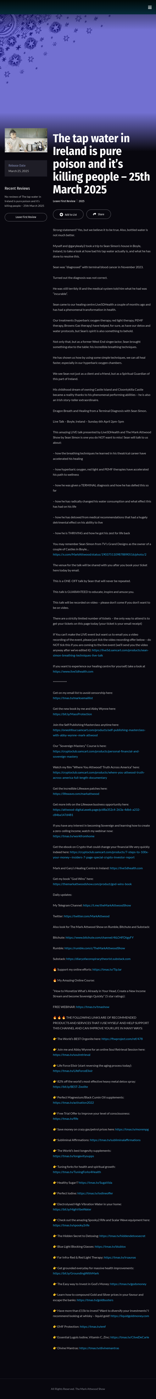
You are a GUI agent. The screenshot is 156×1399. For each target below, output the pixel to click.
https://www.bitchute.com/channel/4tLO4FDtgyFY (100, 937)
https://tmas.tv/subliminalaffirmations (115, 1140)
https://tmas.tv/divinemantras (99, 1348)
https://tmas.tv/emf (93, 1326)
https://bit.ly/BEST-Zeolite (70, 1086)
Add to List (68, 214)
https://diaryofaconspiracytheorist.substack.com (98, 959)
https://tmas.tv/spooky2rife (71, 1225)
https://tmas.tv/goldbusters (95, 1300)
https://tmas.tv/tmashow (92, 1007)
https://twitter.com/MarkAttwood (86, 916)
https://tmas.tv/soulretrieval (71, 1054)
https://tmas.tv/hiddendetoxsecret (122, 1236)
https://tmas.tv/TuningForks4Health (77, 1172)
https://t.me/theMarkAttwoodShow (107, 905)
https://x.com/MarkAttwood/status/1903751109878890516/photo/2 (99, 554)
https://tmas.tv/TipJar (107, 969)
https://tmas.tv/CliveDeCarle (129, 1337)
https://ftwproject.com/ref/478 (122, 1039)
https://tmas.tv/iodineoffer (95, 1193)
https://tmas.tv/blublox (110, 1246)
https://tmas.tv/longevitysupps (73, 1156)
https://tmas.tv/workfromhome (73, 836)
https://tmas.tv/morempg (132, 1129)
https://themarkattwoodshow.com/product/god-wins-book (92, 884)
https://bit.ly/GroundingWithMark (76, 1273)
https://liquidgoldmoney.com (130, 1316)
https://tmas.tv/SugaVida (95, 1182)
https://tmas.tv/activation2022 (73, 1102)
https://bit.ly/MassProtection (72, 714)
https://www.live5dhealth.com (73, 671)
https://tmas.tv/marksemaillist (73, 698)
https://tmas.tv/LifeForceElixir (73, 1071)
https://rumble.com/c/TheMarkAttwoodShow (94, 948)
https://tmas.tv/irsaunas (120, 1257)
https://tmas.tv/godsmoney (128, 1284)
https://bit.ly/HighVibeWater (72, 1209)
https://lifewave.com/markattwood (76, 793)
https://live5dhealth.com (126, 868)
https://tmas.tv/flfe (65, 1118)
